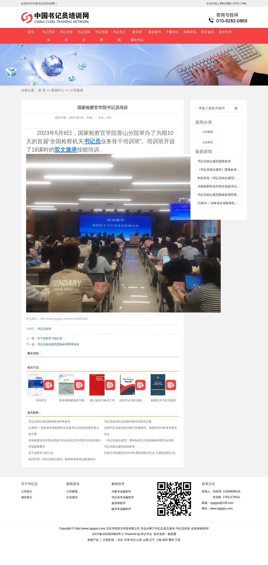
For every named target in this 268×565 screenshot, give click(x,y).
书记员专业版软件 (123, 497)
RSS (236, 3)
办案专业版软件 (121, 491)
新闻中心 (57, 90)
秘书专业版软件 (121, 509)
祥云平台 (146, 534)
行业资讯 (208, 142)
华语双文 (41, 400)
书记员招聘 (101, 36)
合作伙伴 (225, 32)
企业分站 (211, 3)
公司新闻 (76, 90)
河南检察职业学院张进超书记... (218, 186)
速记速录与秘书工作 (102, 400)
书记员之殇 (119, 36)
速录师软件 (119, 503)
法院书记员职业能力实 (133, 400)
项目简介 (26, 497)
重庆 (171, 540)
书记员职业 (48, 36)
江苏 (177, 540)
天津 (126, 540)
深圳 (165, 540)
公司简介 (26, 491)
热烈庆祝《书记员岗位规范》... (218, 178)
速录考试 (136, 40)
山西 (146, 540)
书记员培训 (66, 36)
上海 (158, 540)
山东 (139, 540)
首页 (30, 32)
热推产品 (93, 540)
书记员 (159, 528)
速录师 (137, 32)
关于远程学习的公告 (49, 338)
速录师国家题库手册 (71, 400)
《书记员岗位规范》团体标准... (218, 169)
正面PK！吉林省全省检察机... (217, 203)
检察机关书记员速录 (163, 400)
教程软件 (118, 484)
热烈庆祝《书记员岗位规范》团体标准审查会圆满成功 (61, 459)
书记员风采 (83, 36)
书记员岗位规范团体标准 (119, 446)
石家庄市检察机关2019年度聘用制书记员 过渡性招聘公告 (139, 453)
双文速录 (207, 32)
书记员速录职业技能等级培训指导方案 (128, 421)
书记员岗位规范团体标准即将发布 (58, 344)
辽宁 (152, 540)
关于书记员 (29, 484)
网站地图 (225, 3)
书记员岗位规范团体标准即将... (218, 194)
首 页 (42, 90)
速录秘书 (154, 32)
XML (244, 3)
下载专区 (172, 32)
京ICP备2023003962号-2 (107, 534)
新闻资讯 (189, 32)
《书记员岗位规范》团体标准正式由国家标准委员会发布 (139, 440)
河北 (133, 540)
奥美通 (172, 534)
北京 (120, 540)
